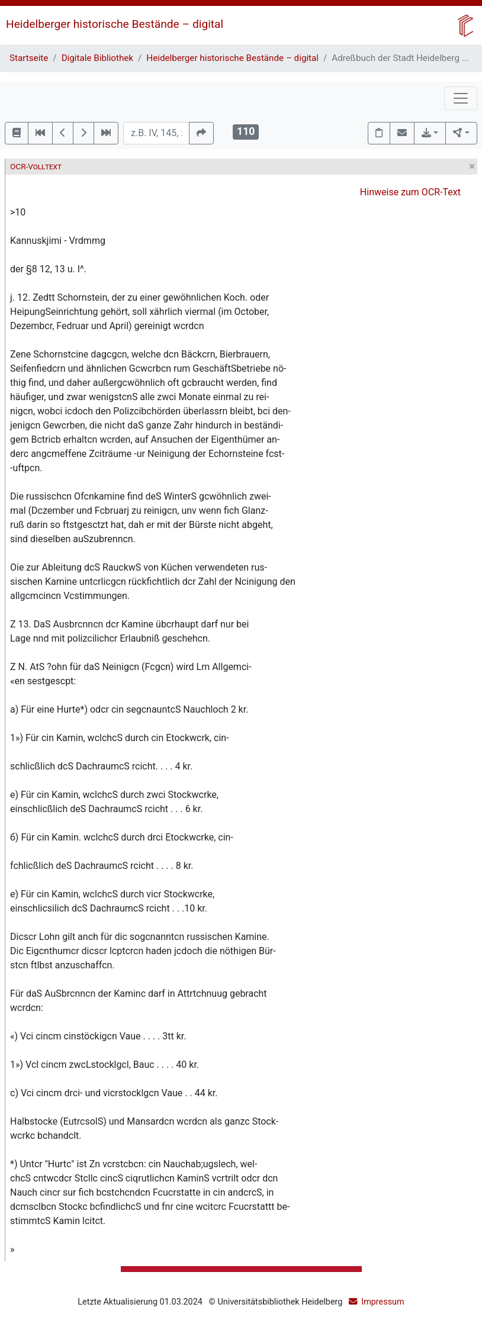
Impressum (382, 1302)
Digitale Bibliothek (97, 58)
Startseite (28, 58)
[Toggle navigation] (460, 98)
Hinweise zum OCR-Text (410, 192)
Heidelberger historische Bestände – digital (114, 24)
